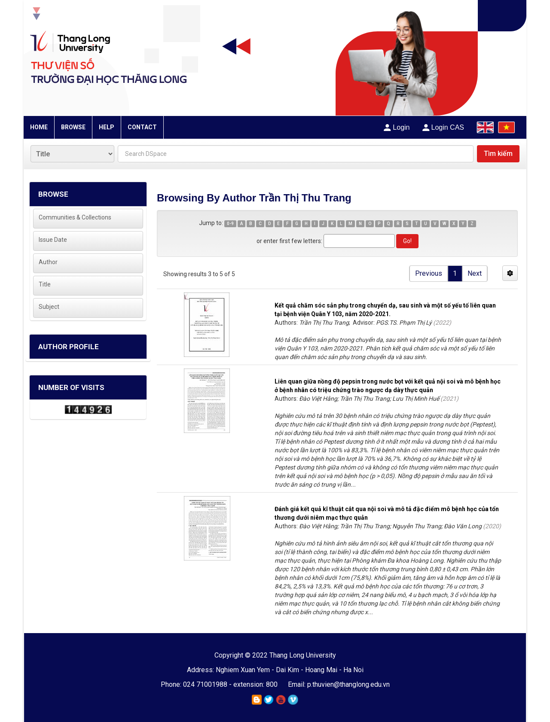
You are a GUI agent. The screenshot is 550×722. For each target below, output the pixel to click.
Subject (49, 306)
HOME (39, 127)
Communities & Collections (75, 217)
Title (45, 284)
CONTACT (142, 127)
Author (48, 262)
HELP (106, 127)
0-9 (230, 223)
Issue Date (53, 239)
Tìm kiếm (498, 153)
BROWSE (73, 127)
